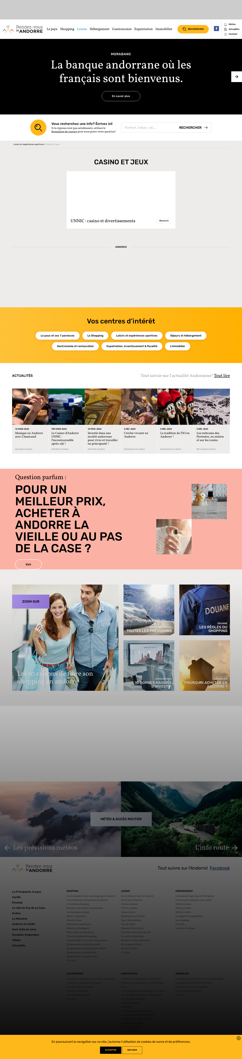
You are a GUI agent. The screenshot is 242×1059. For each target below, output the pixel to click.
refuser (132, 1050)
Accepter (110, 1050)
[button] (239, 1038)
